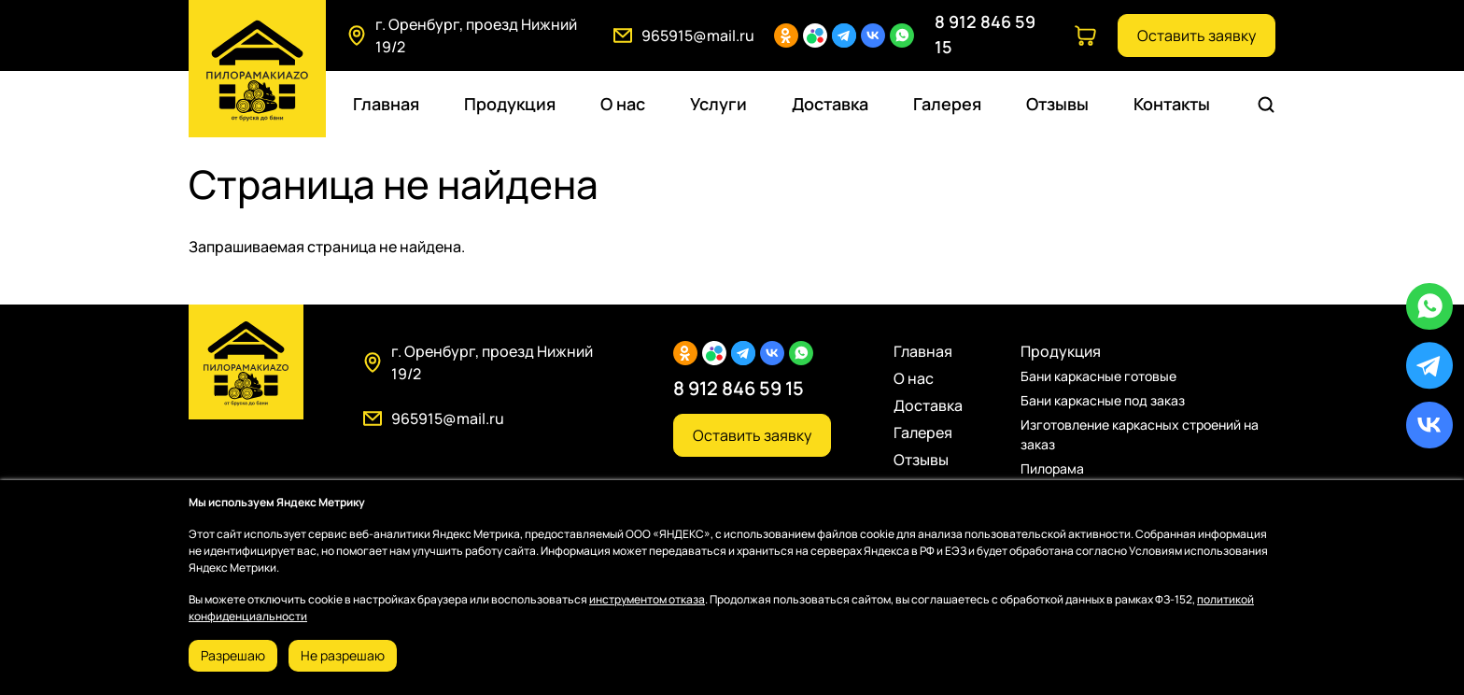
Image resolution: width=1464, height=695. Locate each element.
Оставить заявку (1196, 35)
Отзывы (1057, 103)
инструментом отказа (647, 599)
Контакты (1171, 103)
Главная (386, 103)
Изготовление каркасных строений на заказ (1140, 434)
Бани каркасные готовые (1098, 376)
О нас (622, 103)
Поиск (1268, 104)
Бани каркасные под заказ (1103, 400)
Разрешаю (233, 655)
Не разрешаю (343, 655)
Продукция (510, 103)
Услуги (718, 103)
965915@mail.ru (697, 35)
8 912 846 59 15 (738, 388)
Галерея (947, 103)
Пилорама (1052, 468)
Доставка (830, 103)
